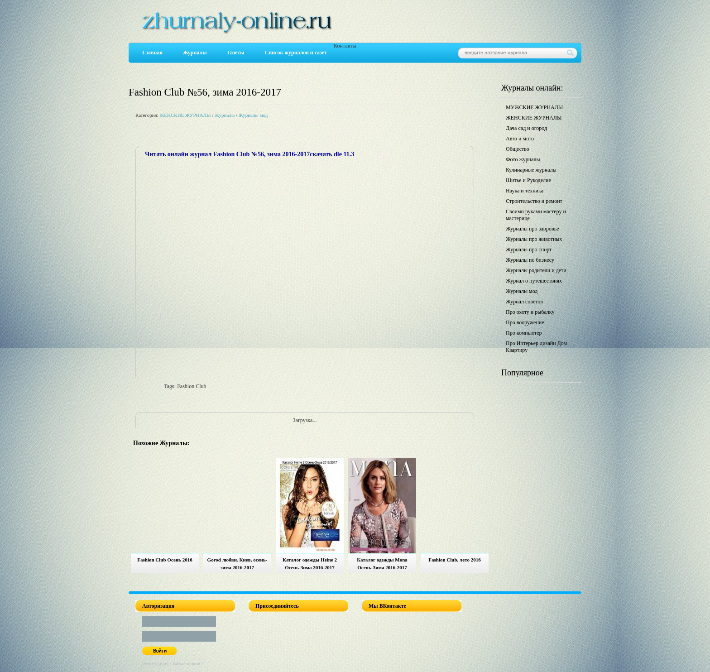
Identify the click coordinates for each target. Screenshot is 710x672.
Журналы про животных (534, 239)
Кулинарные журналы (531, 170)
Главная (152, 52)
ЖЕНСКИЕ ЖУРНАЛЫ (185, 115)
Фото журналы (523, 159)
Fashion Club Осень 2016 (164, 559)
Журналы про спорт (529, 249)
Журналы (195, 52)
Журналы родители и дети (536, 270)
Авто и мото (520, 138)
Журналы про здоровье (532, 229)
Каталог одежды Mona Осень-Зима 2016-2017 (382, 563)
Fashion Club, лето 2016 (454, 559)
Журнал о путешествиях (534, 281)
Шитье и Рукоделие (528, 180)
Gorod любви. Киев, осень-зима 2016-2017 (237, 563)
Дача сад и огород (526, 128)
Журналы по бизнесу (530, 260)
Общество (517, 149)
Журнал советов (524, 301)
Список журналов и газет (296, 52)
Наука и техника (524, 190)
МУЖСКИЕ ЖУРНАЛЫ (534, 107)
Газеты (236, 52)
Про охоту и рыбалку (530, 312)
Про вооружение (525, 322)
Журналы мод (253, 115)
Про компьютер (524, 333)
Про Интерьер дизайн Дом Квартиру (536, 346)
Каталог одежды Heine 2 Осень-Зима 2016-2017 (310, 563)
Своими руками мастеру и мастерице (536, 214)
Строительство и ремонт (534, 201)
